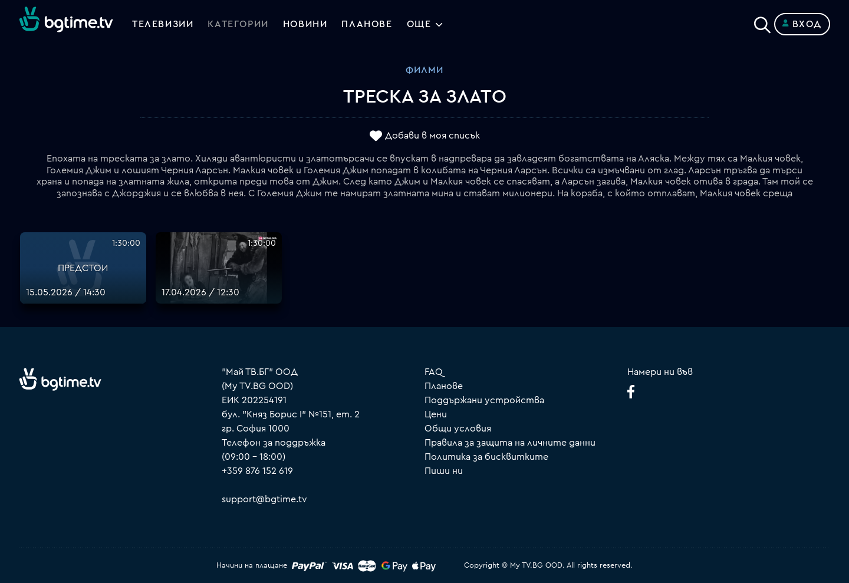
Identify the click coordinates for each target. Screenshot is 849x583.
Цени (435, 414)
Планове (443, 386)
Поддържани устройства (484, 400)
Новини (305, 24)
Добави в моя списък (432, 136)
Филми (424, 70)
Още (419, 24)
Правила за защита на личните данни (509, 442)
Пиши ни (443, 471)
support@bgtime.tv (264, 499)
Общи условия (457, 428)
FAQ (433, 372)
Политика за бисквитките (486, 457)
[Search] (762, 21)
